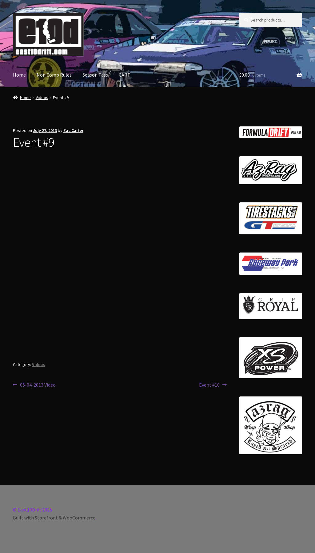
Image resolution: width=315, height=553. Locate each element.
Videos (42, 97)
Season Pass (95, 75)
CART (124, 75)
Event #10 (209, 385)
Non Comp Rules (54, 75)
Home (19, 75)
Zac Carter (73, 130)
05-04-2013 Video (38, 385)
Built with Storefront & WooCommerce (54, 518)
